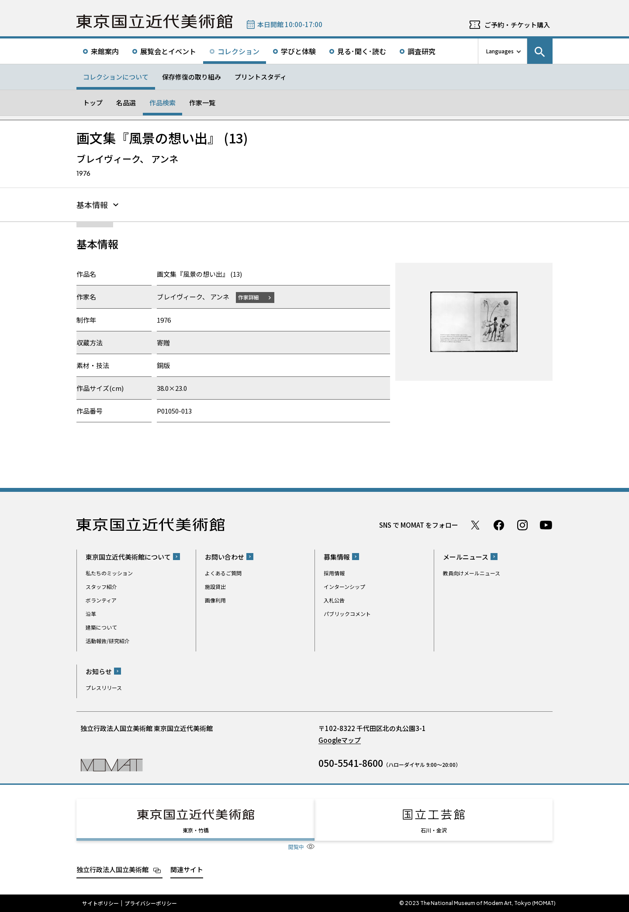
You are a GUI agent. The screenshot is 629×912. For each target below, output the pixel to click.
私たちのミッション (109, 573)
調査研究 (421, 51)
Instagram (522, 525)
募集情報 (337, 556)
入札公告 (334, 600)
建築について (101, 627)
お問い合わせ (224, 556)
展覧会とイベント (168, 51)
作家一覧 (202, 102)
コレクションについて (116, 76)
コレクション (238, 51)
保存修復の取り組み (191, 76)
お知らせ (99, 671)
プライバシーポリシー (150, 903)
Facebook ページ (498, 525)
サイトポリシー (100, 903)
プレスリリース (104, 687)
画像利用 (215, 600)
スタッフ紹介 (101, 586)
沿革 (91, 613)
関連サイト (186, 869)
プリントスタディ (261, 76)
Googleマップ (339, 740)
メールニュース (465, 556)
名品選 (126, 102)
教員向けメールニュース (471, 573)
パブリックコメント (347, 613)
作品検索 (162, 102)
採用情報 (334, 573)
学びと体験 (298, 51)
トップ (93, 102)
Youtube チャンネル (546, 525)
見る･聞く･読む (361, 51)
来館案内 (105, 51)
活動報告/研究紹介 (108, 640)
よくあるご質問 (223, 573)
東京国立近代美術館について (128, 556)
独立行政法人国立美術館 (112, 869)
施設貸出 (215, 586)
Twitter (475, 525)
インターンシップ (344, 586)
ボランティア (101, 600)
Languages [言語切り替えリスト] (500, 51)
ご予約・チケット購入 (517, 24)
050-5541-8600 (350, 762)
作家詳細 (248, 297)
